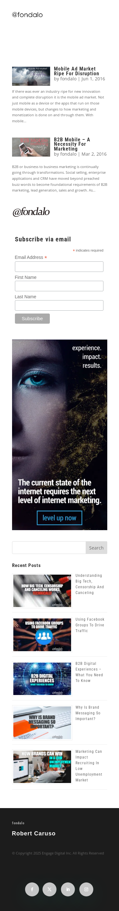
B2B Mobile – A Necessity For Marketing (72, 144)
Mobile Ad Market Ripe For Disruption (76, 71)
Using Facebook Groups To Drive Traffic (90, 625)
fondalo (68, 79)
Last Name (25, 296)
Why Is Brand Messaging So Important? (88, 713)
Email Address (31, 257)
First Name (25, 277)
